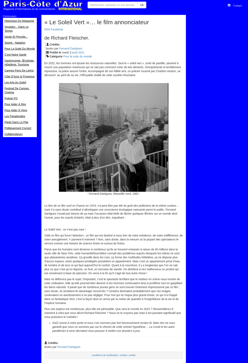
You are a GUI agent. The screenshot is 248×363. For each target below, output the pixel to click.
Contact (236, 5)
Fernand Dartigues (70, 48)
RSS (47, 29)
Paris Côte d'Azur (43, 5)
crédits (132, 355)
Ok (142, 5)
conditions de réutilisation (105, 355)
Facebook (57, 29)
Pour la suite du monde (77, 56)
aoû (74, 52)
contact (123, 355)
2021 (81, 52)
